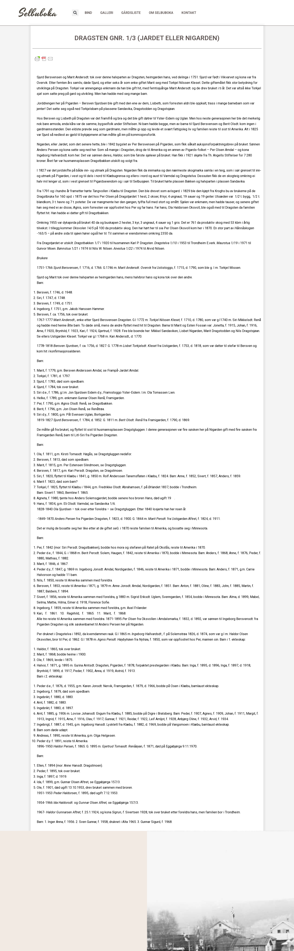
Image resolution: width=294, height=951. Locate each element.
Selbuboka (38, 13)
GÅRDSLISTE (131, 13)
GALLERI (106, 13)
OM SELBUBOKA (161, 13)
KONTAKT (189, 13)
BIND (88, 13)
